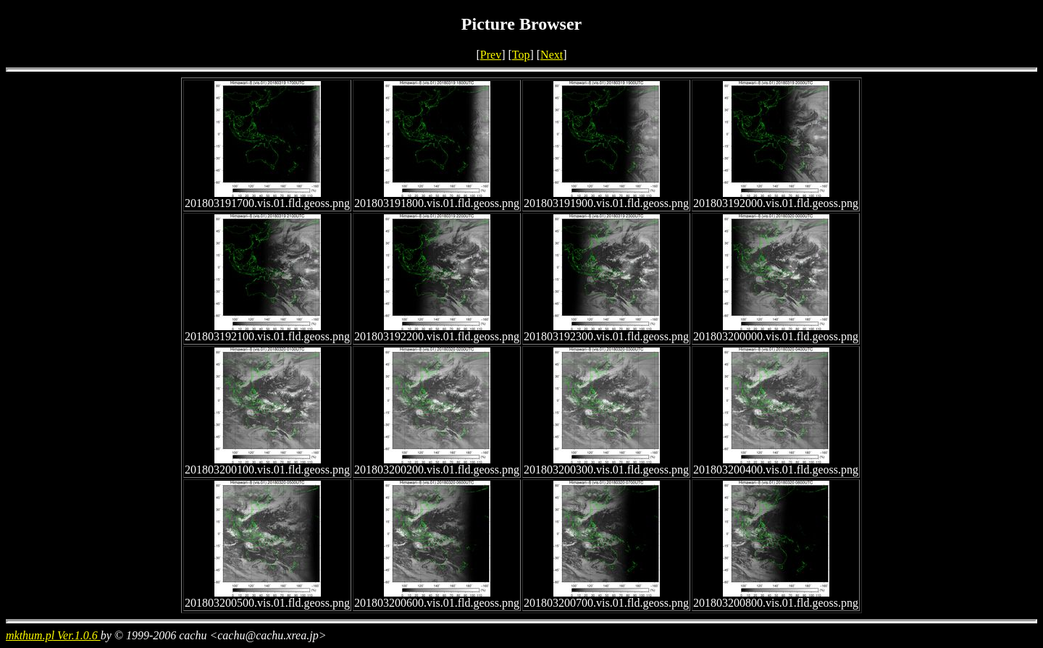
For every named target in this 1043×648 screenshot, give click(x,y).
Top (521, 55)
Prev (490, 55)
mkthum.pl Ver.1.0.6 (53, 635)
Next (551, 55)
